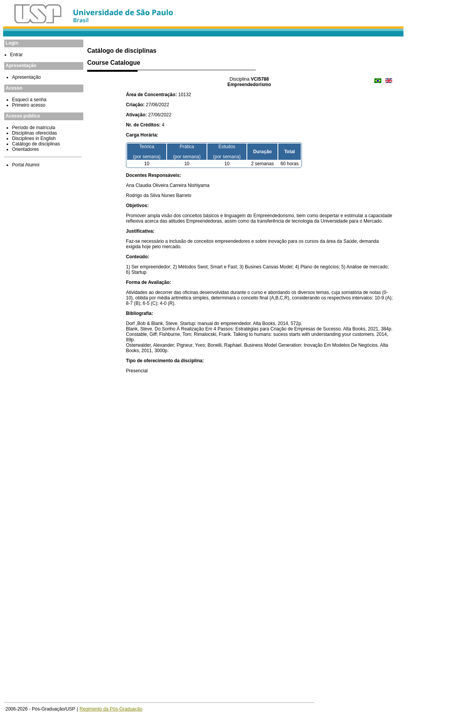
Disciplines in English (34, 138)
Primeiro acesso (28, 105)
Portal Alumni (26, 165)
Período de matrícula (33, 127)
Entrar (16, 54)
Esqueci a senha (29, 99)
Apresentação (26, 77)
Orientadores (25, 149)
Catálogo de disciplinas (36, 144)
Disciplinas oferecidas (34, 133)
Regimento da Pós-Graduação (110, 709)
